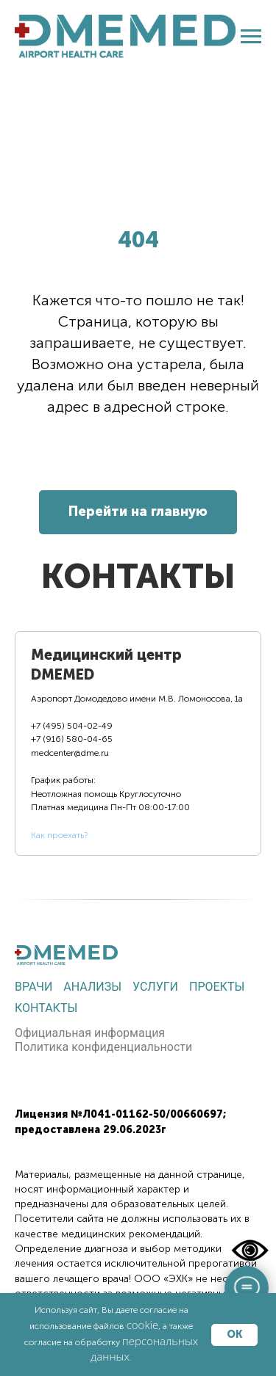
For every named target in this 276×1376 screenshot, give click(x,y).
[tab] (138, 744)
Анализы (92, 987)
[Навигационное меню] (251, 36)
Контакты (46, 1008)
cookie (143, 1324)
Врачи (33, 987)
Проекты (216, 987)
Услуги (155, 987)
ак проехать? (62, 835)
